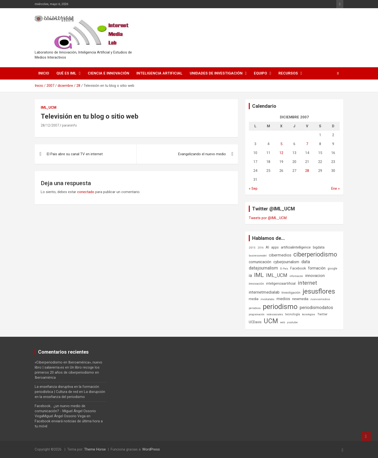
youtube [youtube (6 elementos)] (292, 322)
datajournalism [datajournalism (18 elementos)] (263, 267)
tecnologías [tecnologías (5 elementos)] (308, 314)
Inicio (43, 73)
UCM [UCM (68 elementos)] (271, 321)
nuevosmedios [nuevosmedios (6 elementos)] (320, 299)
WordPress (151, 449)
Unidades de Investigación (216, 73)
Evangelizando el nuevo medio (202, 154)
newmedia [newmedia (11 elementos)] (300, 299)
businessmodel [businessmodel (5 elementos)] (258, 255)
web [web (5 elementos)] (282, 322)
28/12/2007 (50, 125)
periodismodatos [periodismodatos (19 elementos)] (316, 307)
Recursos (288, 73)
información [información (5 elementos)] (296, 276)
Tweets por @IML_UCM (268, 218)
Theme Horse (95, 449)
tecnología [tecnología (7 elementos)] (292, 314)
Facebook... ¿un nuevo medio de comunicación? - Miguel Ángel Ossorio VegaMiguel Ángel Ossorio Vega (65, 411)
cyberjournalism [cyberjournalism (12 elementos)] (286, 262)
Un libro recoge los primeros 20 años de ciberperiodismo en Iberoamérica (67, 372)
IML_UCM (48, 107)
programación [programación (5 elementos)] (256, 314)
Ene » (335, 188)
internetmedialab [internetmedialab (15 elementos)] (264, 292)
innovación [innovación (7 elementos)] (256, 283)
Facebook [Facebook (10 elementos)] (298, 268)
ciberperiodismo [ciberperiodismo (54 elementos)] (315, 254)
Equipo (260, 73)
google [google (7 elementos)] (332, 268)
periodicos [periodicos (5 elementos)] (255, 308)
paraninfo (69, 125)
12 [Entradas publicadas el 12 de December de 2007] (281, 153)
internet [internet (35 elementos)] (307, 283)
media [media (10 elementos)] (253, 299)
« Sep (253, 188)
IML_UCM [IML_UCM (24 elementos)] (276, 275)
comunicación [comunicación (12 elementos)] (260, 262)
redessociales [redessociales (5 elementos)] (275, 314)
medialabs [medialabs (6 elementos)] (267, 299)
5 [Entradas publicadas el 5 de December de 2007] (281, 144)
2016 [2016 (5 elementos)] (260, 247)
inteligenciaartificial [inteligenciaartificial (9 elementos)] (281, 283)
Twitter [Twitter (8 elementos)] (322, 314)
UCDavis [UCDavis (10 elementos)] (255, 322)
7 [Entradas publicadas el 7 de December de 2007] (307, 144)
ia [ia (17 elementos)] (250, 275)
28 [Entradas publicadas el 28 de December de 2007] (307, 170)
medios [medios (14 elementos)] (283, 298)
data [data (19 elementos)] (305, 261)
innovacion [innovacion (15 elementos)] (315, 275)
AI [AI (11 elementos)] (267, 247)
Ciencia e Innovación (108, 73)
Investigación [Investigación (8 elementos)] (291, 292)
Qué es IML (66, 73)
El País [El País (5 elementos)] (284, 268)
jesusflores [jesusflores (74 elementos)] (319, 291)
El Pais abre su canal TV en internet (75, 154)
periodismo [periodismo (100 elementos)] (280, 307)
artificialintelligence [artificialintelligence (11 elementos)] (296, 247)
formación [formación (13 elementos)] (316, 268)
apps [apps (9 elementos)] (275, 247)
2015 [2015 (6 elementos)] (252, 247)
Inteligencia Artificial (159, 73)
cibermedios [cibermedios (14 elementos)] (280, 255)
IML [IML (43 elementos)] (259, 275)
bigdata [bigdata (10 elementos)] (318, 247)
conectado (85, 192)
